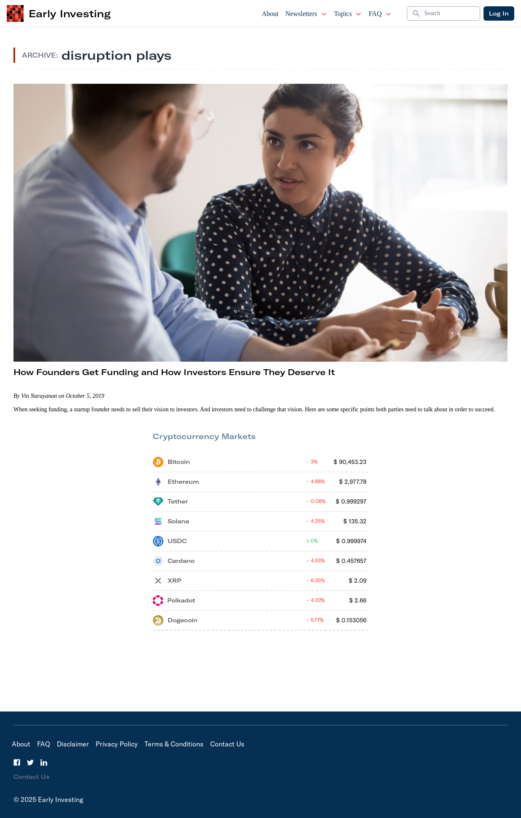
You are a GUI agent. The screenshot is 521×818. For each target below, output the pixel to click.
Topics (348, 13)
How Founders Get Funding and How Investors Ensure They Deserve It (174, 372)
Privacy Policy (117, 744)
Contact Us (227, 744)
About (270, 13)
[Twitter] (30, 762)
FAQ (380, 13)
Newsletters (306, 13)
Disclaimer (73, 744)
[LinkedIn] (43, 762)
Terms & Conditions (173, 744)
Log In (499, 13)
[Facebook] (16, 762)
